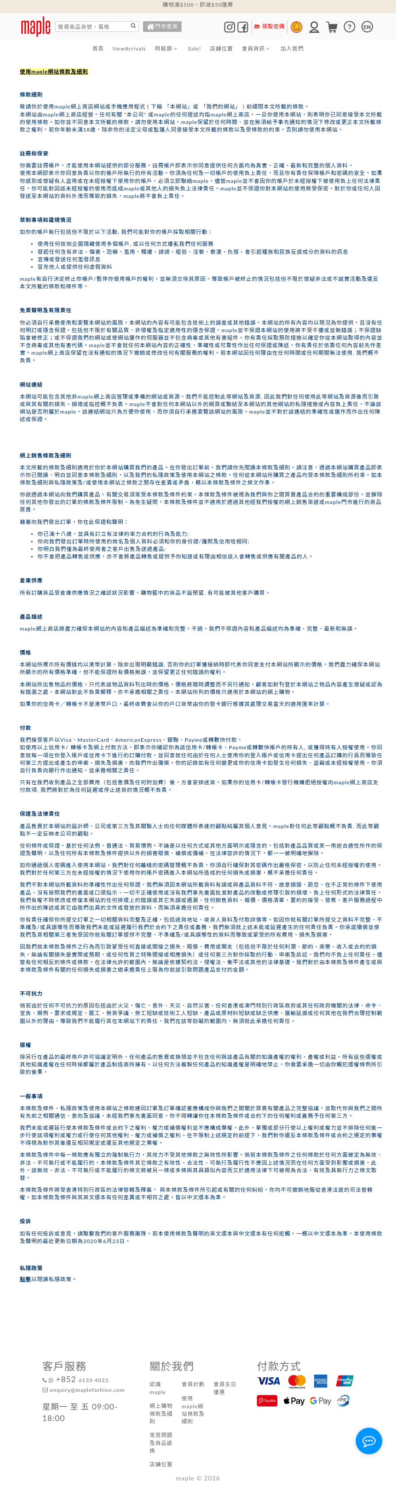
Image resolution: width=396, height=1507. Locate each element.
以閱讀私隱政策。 (49, 1279)
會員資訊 (257, 48)
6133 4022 (76, 1380)
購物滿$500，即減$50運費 (198, 4)
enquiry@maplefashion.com (84, 1390)
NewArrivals (129, 48)
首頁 (98, 48)
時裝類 (167, 48)
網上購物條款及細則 (161, 1413)
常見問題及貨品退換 (161, 1443)
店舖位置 (221, 48)
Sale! (194, 48)
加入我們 (291, 48)
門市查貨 (162, 27)
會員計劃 (193, 1384)
